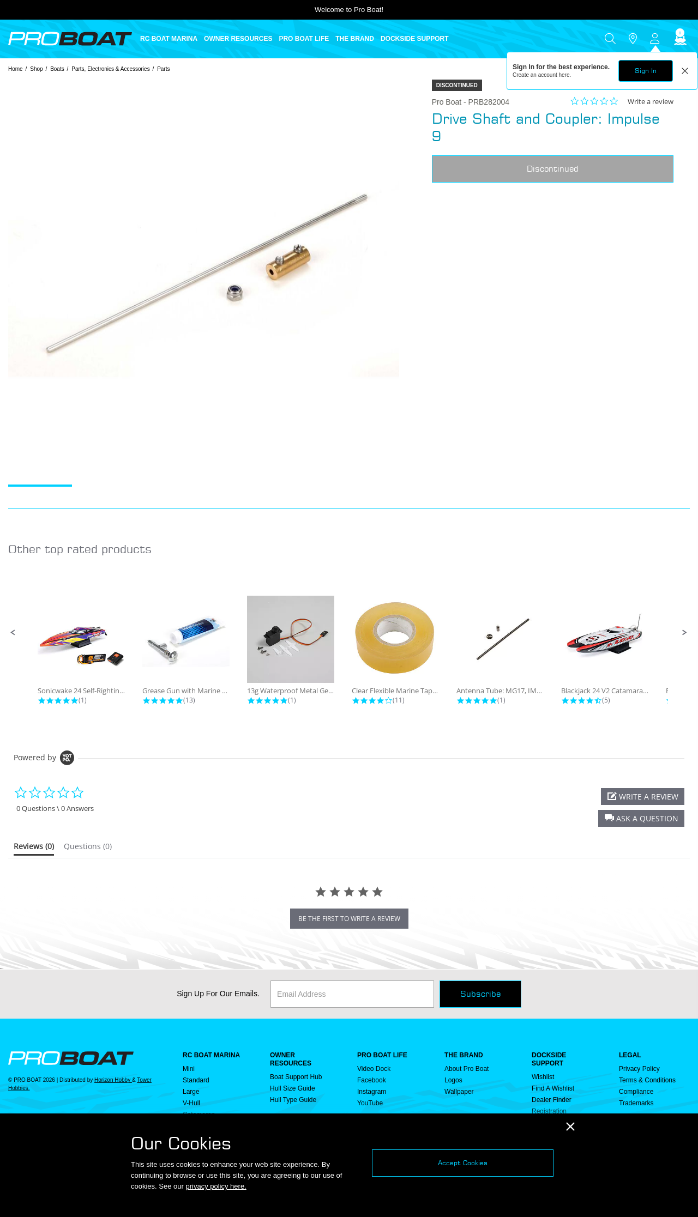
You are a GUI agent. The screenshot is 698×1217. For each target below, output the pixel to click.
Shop (36, 69)
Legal (630, 1055)
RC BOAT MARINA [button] (168, 39)
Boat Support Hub (296, 1077)
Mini (189, 1069)
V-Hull (191, 1103)
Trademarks (636, 1103)
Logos (453, 1080)
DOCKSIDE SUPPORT (549, 1059)
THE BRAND (463, 1055)
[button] (13, 633)
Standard (196, 1080)
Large (191, 1091)
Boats (57, 69)
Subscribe (480, 994)
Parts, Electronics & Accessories (110, 69)
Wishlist (543, 1077)
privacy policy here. (215, 1186)
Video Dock (373, 1069)
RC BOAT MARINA (211, 1055)
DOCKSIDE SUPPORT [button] (415, 39)
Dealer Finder (551, 1100)
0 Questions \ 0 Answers (55, 808)
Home (15, 69)
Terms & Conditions (647, 1080)
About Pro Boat (466, 1069)
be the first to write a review (349, 918)
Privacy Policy (639, 1069)
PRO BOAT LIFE (382, 1055)
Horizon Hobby (113, 1080)
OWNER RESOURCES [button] (238, 39)
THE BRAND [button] (354, 39)
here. (565, 75)
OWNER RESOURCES (290, 1059)
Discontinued (553, 169)
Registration (549, 1111)
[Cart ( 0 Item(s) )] (678, 39)
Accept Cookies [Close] (463, 1163)
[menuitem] (172, 38)
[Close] (570, 1127)
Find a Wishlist (553, 1088)
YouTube (370, 1103)
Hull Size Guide (292, 1088)
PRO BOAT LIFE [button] (304, 39)
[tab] (34, 848)
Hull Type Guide (293, 1100)
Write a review (650, 101)
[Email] (352, 994)
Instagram (371, 1091)
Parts (163, 69)
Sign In (646, 70)
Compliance (636, 1091)
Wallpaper (459, 1091)
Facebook (371, 1080)
